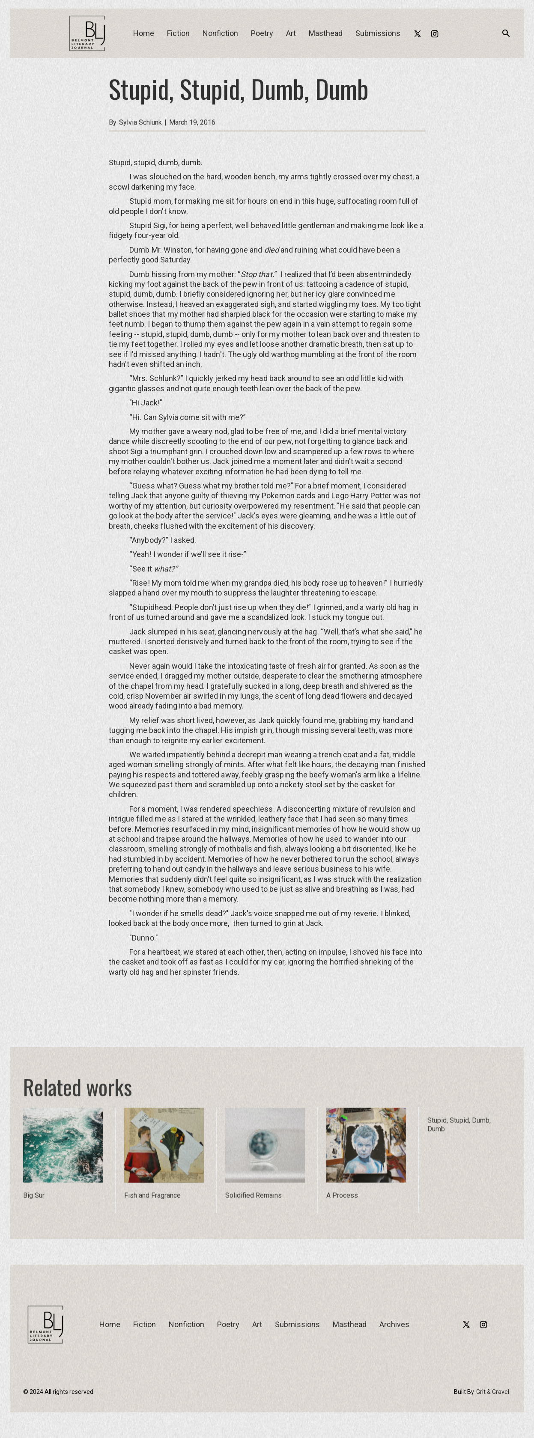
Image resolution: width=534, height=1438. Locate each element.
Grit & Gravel (492, 1391)
